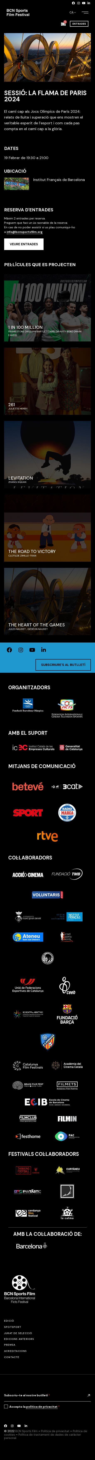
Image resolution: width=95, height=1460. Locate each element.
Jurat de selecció (18, 1333)
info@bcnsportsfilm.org (25, 232)
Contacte (11, 1357)
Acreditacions (15, 1351)
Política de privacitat (55, 1431)
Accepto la (34, 1407)
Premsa (9, 1344)
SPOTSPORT (12, 1327)
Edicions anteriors (19, 1339)
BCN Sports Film (26, 1431)
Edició (9, 1320)
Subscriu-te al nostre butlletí (27, 1395)
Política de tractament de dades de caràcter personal (42, 1436)
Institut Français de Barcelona (59, 180)
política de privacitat (41, 1407)
